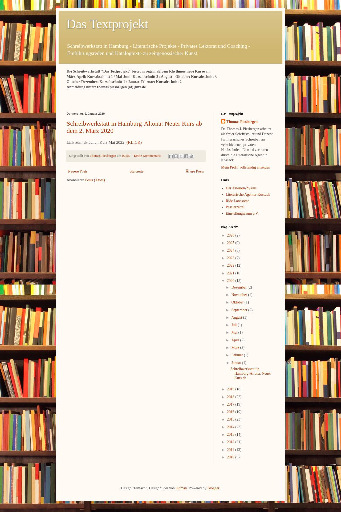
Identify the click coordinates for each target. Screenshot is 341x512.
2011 (231, 450)
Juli (234, 325)
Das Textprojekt (107, 24)
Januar (236, 363)
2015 (231, 419)
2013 (231, 435)
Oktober (237, 302)
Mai (234, 332)
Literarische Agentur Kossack (248, 195)
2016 (231, 412)
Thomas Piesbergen (242, 122)
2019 (231, 389)
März (235, 348)
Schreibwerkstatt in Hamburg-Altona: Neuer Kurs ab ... (250, 373)
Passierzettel (235, 207)
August (237, 317)
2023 (231, 258)
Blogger (213, 488)
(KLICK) (134, 142)
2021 (231, 273)
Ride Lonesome (237, 201)
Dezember (239, 287)
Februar (237, 355)
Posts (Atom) (95, 180)
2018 (231, 397)
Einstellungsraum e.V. (242, 213)
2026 (231, 235)
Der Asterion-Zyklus (241, 188)
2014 (231, 427)
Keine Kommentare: (148, 156)
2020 (231, 281)
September (239, 310)
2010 (231, 457)
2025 (231, 243)
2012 (231, 442)
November (239, 295)
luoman (181, 488)
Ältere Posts (195, 171)
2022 (231, 265)
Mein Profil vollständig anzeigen (245, 167)
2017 (231, 404)
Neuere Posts (78, 171)
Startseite (137, 171)
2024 (231, 251)
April (235, 340)
